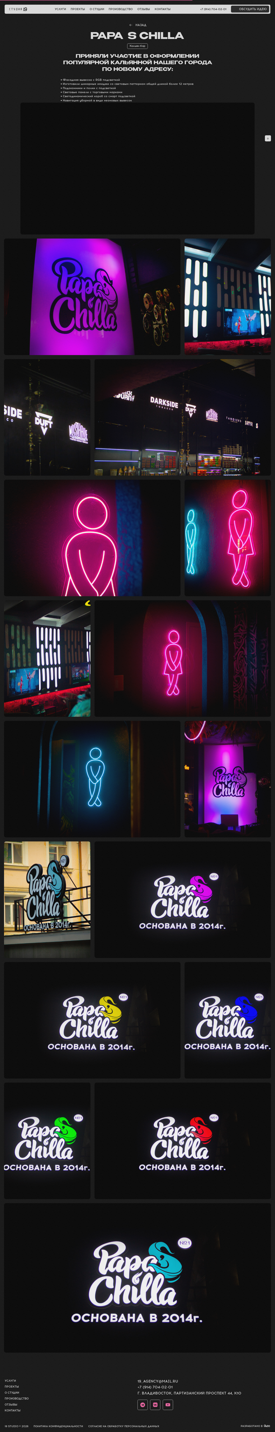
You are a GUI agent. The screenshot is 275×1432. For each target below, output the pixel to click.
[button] (250, 9)
